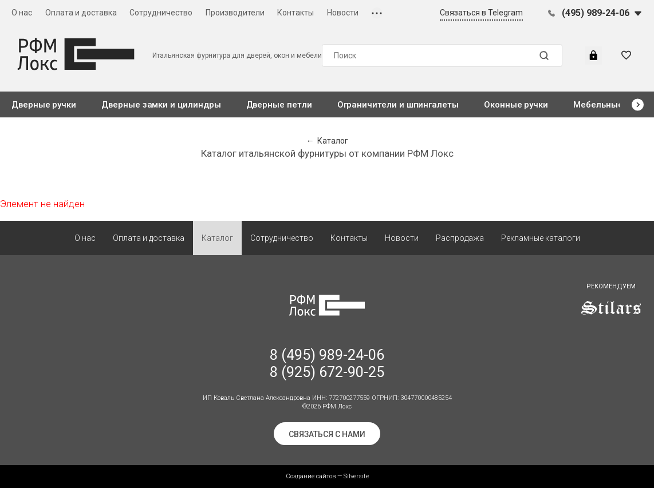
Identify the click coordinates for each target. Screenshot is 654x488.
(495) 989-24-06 (595, 12)
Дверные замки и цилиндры (160, 105)
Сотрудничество (160, 12)
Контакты (295, 12)
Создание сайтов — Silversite (327, 476)
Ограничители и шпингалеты (398, 105)
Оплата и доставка (81, 12)
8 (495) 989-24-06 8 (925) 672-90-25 (327, 363)
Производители (235, 12)
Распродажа (460, 238)
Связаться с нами (327, 434)
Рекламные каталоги (540, 238)
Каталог (217, 238)
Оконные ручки (516, 105)
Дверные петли (279, 105)
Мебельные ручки (611, 105)
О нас (21, 12)
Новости (342, 12)
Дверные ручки (43, 105)
